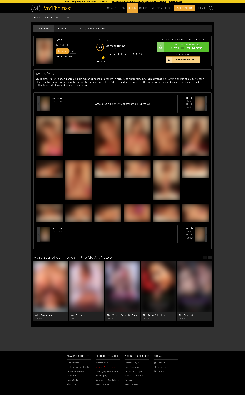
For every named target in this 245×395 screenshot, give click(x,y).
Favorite (62, 50)
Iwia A (59, 17)
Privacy (128, 380)
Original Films (73, 362)
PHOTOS (132, 8)
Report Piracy (131, 384)
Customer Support (134, 371)
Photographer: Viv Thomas (93, 28)
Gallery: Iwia (44, 28)
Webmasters (102, 362)
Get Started (184, 8)
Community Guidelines (107, 380)
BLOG (168, 8)
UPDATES (111, 8)
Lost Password (132, 367)
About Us (71, 384)
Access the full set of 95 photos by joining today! (122, 103)
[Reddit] (159, 371)
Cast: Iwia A (64, 28)
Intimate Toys (74, 380)
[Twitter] (159, 362)
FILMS (122, 8)
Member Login (132, 362)
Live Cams (72, 375)
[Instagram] (161, 367)
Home (36, 17)
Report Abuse (102, 384)
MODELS (143, 8)
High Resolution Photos (78, 367)
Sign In (202, 8)
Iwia (59, 40)
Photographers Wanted (107, 371)
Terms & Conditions (135, 375)
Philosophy (101, 375)
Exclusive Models (75, 371)
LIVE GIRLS (156, 8)
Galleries (48, 17)
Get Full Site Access (182, 47)
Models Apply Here (105, 367)
